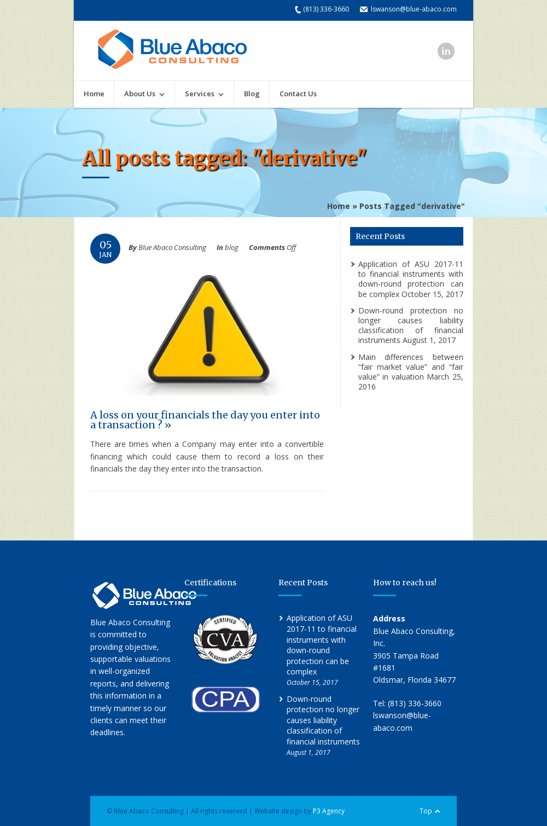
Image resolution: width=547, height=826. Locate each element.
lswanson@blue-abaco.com (414, 9)
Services (199, 95)
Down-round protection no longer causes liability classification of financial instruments (410, 325)
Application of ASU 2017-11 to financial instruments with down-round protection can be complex (410, 279)
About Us (139, 95)
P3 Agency (329, 811)
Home (94, 93)
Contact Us (298, 93)
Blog (252, 93)
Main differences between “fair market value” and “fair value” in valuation (410, 367)
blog (231, 247)
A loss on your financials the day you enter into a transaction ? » (205, 420)
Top (426, 811)
